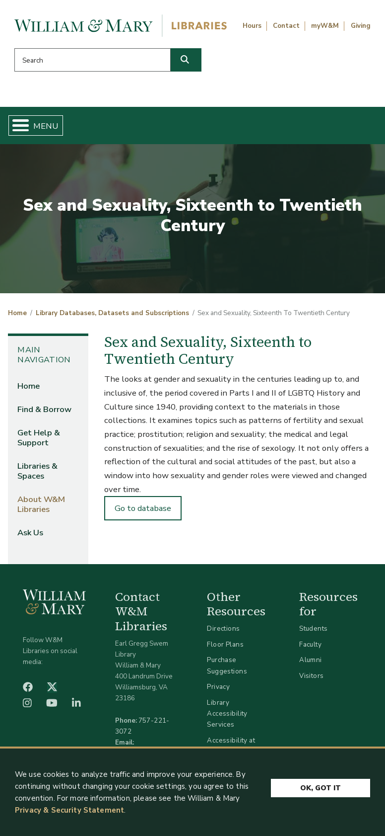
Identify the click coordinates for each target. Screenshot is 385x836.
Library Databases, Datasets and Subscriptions (112, 313)
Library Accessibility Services (227, 713)
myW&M (325, 25)
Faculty (310, 644)
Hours (252, 25)
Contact (286, 25)
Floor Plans (225, 644)
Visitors (311, 675)
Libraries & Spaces (37, 471)
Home (17, 313)
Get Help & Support (38, 437)
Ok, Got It (320, 787)
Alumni (310, 660)
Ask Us (30, 532)
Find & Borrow (44, 409)
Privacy (218, 686)
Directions (223, 628)
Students (313, 628)
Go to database (143, 508)
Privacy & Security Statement (69, 810)
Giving (361, 25)
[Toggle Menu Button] (16, 125)
